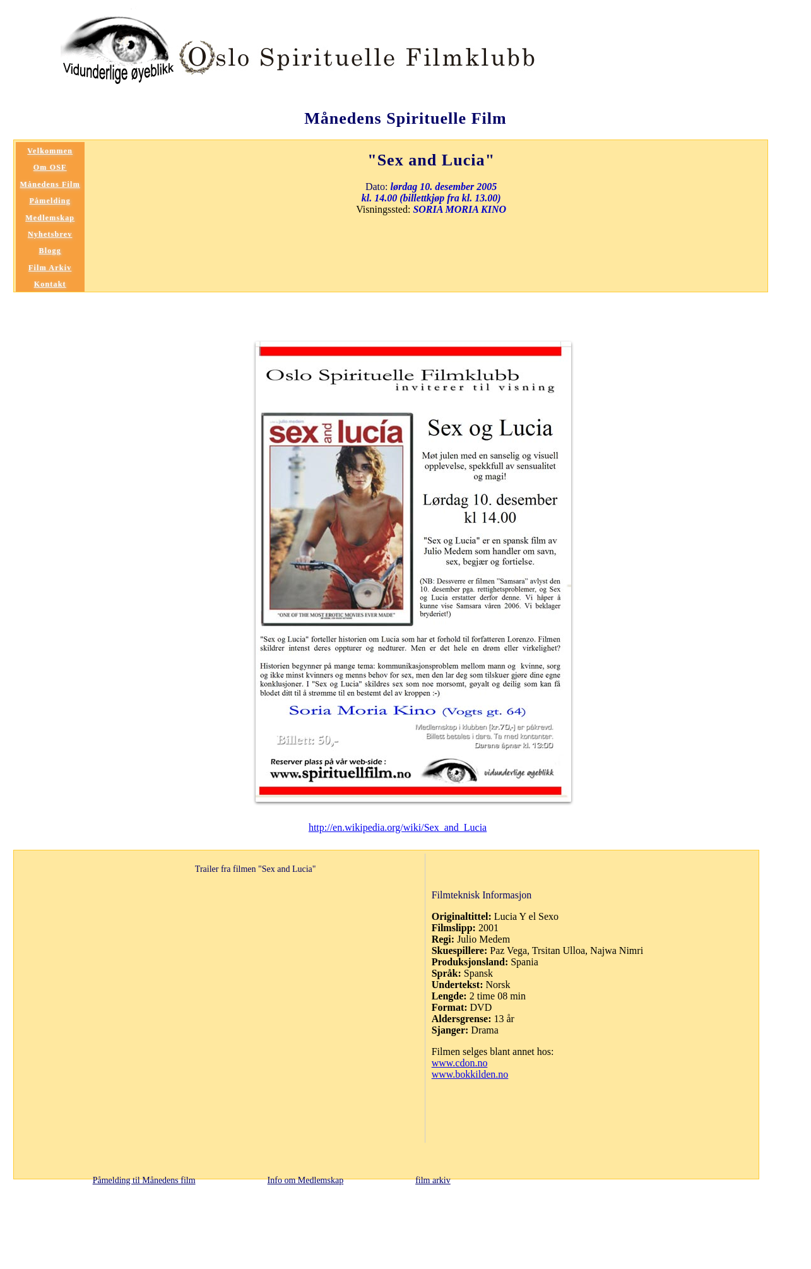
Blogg (50, 250)
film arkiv (433, 1180)
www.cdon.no (460, 1063)
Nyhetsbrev (50, 234)
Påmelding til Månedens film (144, 1180)
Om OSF (50, 167)
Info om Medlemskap (306, 1180)
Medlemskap (49, 217)
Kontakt (50, 284)
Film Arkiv (49, 267)
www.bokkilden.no (470, 1074)
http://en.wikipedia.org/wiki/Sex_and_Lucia (398, 827)
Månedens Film (50, 184)
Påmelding (49, 200)
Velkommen (50, 150)
